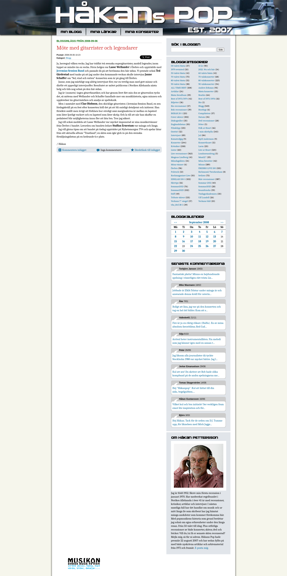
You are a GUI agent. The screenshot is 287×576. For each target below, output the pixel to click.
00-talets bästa (178, 65)
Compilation (204, 113)
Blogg (68, 58)
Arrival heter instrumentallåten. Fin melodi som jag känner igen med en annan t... (196, 341)
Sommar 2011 (204, 182)
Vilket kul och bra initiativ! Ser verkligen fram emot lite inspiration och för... (198, 406)
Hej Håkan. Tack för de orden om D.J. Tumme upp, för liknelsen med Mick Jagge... (197, 422)
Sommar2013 (177, 186)
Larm (201, 146)
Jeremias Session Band (70, 70)
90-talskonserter (206, 84)
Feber (201, 124)
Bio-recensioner (178, 106)
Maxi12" (202, 157)
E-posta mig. (201, 547)
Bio (200, 102)
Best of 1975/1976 (206, 98)
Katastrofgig (177, 139)
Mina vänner (177, 164)
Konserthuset (204, 142)
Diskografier (177, 120)
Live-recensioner (179, 153)
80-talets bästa (178, 80)
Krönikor (175, 146)
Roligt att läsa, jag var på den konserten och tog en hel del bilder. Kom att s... (196, 308)
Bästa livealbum (178, 95)
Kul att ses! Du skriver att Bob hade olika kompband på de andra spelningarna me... (195, 373)
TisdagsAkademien (207, 193)
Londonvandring (206, 153)
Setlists (201, 175)
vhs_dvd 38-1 (177, 204)
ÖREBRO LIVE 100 (207, 168)
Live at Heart (204, 149)
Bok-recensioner (179, 109)
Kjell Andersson (206, 139)
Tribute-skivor (178, 197)
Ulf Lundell (203, 197)
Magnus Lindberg (179, 157)
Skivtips (175, 182)
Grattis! (174, 131)
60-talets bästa (205, 73)
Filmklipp (175, 128)
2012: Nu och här (206, 69)
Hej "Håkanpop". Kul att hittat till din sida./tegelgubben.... (193, 389)
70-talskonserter (206, 76)
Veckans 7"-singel (179, 201)
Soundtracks (204, 190)
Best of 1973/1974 (179, 98)
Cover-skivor (177, 117)
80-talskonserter (206, 80)
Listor (174, 149)
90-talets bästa (178, 84)
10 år (200, 65)
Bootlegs (202, 109)
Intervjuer (176, 135)
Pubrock (175, 171)
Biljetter (175, 102)
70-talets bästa (178, 76)
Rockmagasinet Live (180, 175)
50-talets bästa (178, 73)
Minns (201, 164)
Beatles (201, 95)
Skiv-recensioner (206, 179)
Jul (199, 135)
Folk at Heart (204, 128)
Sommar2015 (204, 186)
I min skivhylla (205, 131)
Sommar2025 (177, 190)
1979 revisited (177, 69)
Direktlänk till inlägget (145, 150)
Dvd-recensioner (206, 120)
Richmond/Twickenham (210, 171)
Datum (201, 117)
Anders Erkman (206, 87)
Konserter (175, 142)
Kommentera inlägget (72, 150)
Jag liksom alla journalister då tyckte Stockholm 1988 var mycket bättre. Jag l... (195, 357)
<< (175, 222)
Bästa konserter (206, 91)
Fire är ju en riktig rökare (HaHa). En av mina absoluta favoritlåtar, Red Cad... (197, 324)
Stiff (173, 193)
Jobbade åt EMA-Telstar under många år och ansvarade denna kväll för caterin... (197, 292)
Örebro (174, 168)
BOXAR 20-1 (176, 113)
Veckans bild (204, 201)
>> (221, 222)
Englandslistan (178, 124)
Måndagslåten (178, 160)
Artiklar (175, 91)
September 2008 (199, 222)
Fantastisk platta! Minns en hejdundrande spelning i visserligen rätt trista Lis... (196, 275)
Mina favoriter (205, 160)
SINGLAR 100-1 (178, 179)
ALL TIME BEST (178, 87)
